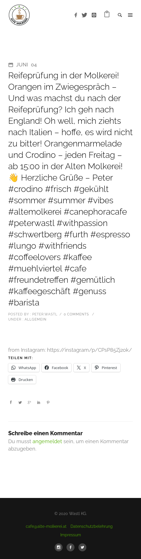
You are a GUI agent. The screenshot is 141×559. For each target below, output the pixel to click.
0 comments (76, 314)
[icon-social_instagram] (60, 547)
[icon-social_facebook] (72, 547)
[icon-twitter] (86, 15)
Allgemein (35, 319)
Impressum (70, 535)
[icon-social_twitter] (82, 547)
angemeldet (47, 441)
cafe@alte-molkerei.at (46, 526)
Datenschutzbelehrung (91, 526)
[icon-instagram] (94, 15)
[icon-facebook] (77, 15)
